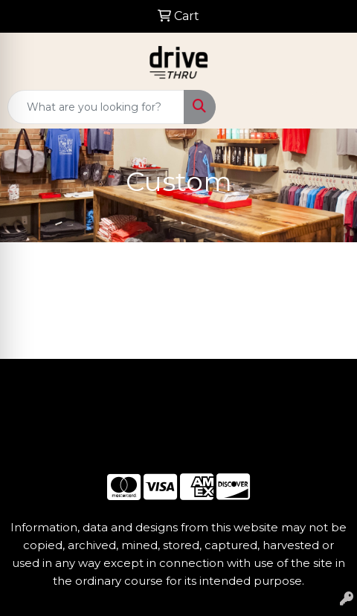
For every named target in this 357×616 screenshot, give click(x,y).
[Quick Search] (95, 107)
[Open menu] (327, 107)
